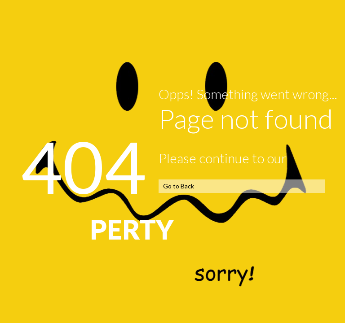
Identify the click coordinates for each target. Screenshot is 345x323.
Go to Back (178, 186)
